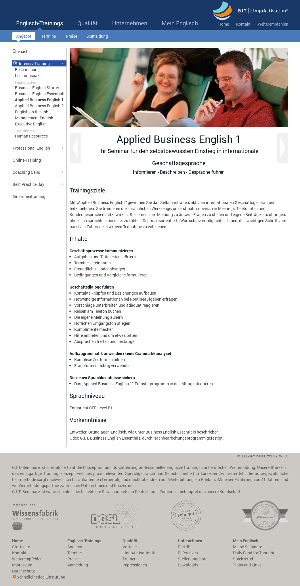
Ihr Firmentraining (29, 196)
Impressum (22, 565)
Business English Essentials (40, 93)
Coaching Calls (26, 172)
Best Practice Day (28, 184)
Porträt (184, 546)
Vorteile (130, 546)
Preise (71, 36)
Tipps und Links (247, 565)
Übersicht (21, 51)
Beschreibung (27, 69)
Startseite (21, 546)
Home (223, 24)
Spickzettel (243, 559)
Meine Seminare (247, 546)
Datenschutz (23, 571)
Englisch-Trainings (39, 24)
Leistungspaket (29, 75)
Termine (48, 36)
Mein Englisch (180, 24)
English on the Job (31, 111)
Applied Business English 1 (39, 99)
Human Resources (31, 136)
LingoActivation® (139, 553)
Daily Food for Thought (253, 553)
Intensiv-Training (31, 63)
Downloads (188, 565)
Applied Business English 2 (39, 105)
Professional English (31, 148)
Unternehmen (129, 24)
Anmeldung (97, 36)
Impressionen (135, 565)
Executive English (31, 124)
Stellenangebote (192, 559)
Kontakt (243, 24)
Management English (34, 118)
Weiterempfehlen (273, 24)
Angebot (23, 36)
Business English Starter (37, 87)
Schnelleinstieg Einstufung (41, 577)
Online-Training (27, 160)
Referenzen (188, 553)
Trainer (129, 559)
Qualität (87, 24)
